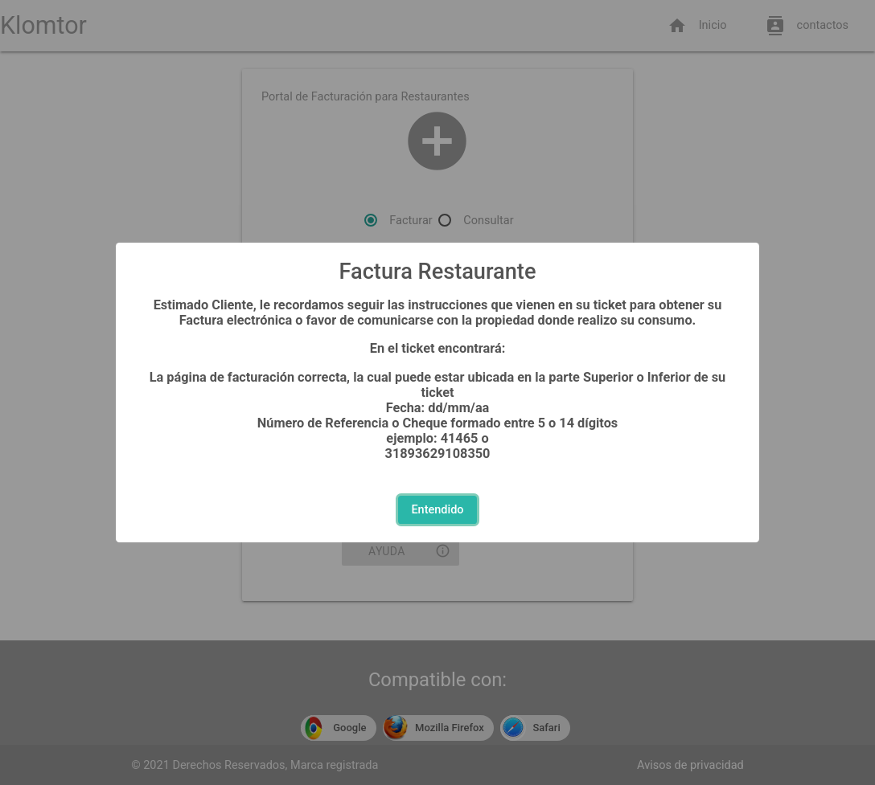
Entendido (437, 510)
